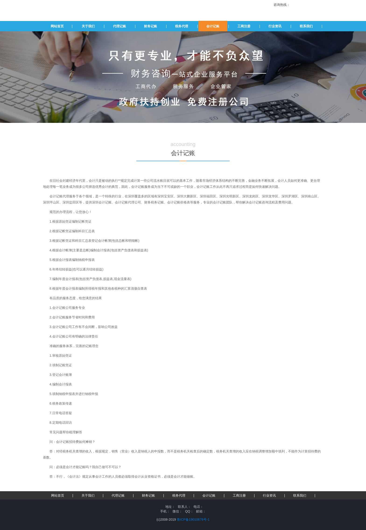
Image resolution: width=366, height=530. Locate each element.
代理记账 (119, 26)
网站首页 (57, 26)
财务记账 (150, 26)
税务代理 (181, 26)
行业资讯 (275, 26)
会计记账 (212, 26)
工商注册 (243, 26)
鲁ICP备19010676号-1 (193, 519)
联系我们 (306, 26)
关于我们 (88, 26)
